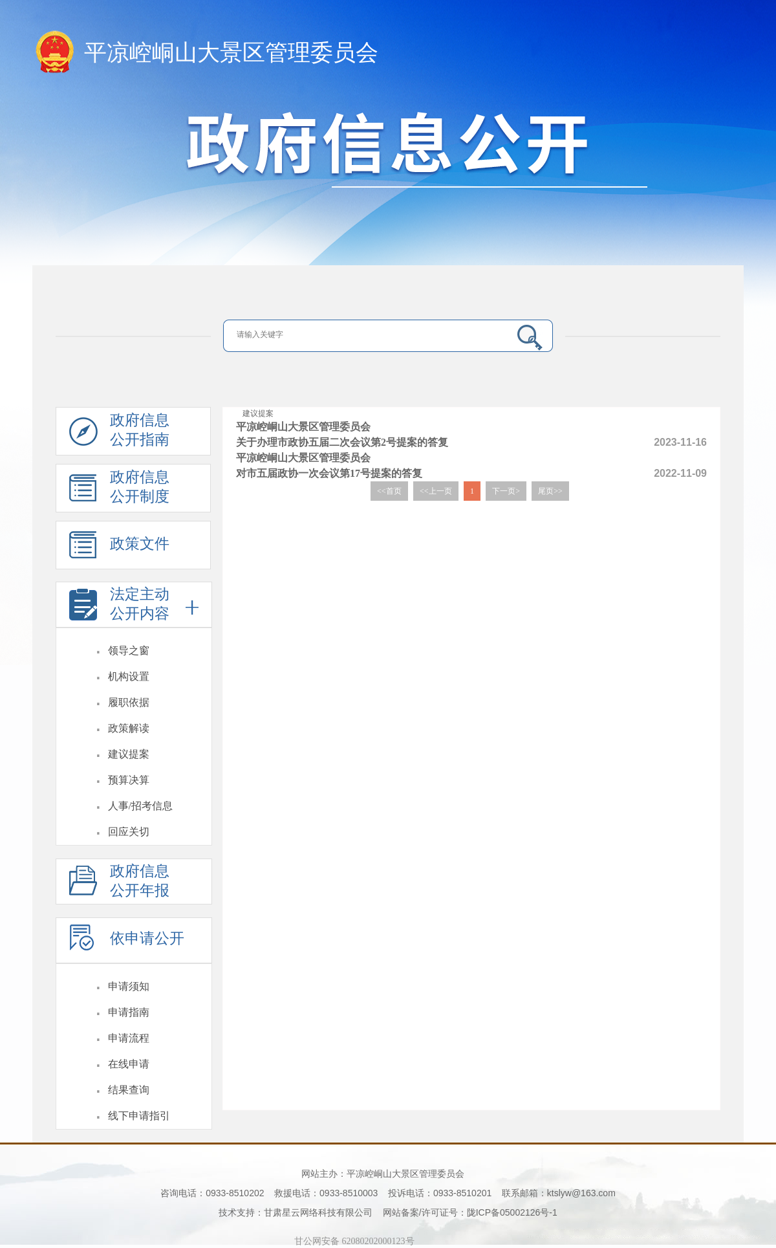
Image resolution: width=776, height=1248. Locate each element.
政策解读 (128, 728)
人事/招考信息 (140, 805)
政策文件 (119, 550)
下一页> (506, 491)
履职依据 (128, 702)
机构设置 (128, 676)
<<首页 (389, 491)
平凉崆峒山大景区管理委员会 (231, 52)
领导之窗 (128, 650)
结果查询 (128, 1089)
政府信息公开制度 (119, 490)
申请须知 (128, 986)
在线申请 (128, 1063)
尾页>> (550, 491)
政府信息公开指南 (119, 433)
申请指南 (128, 1012)
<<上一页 (436, 491)
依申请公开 (126, 944)
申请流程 (128, 1038)
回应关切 (128, 831)
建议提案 (128, 754)
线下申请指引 (139, 1115)
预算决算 (128, 779)
